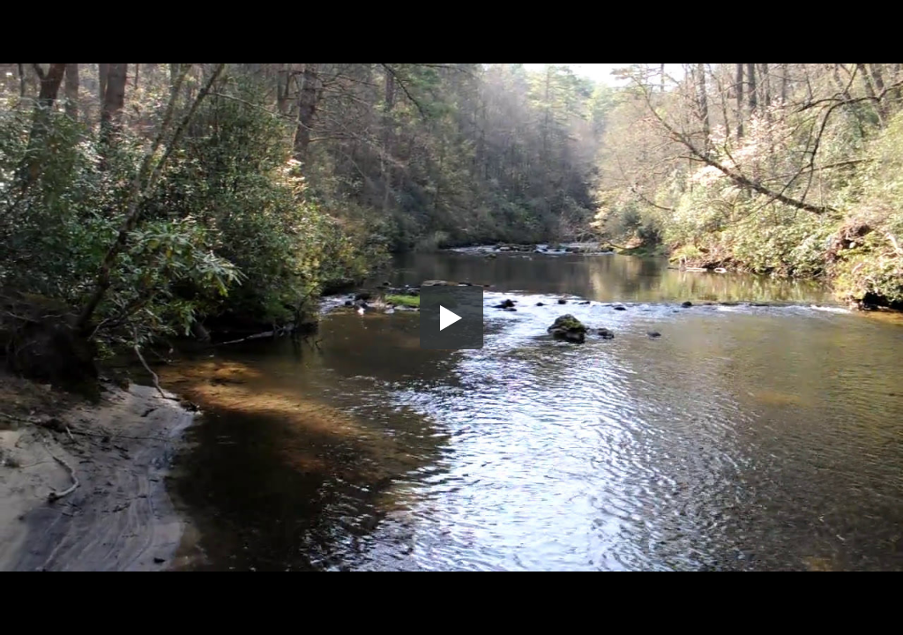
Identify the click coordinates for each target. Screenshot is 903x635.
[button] (451, 317)
